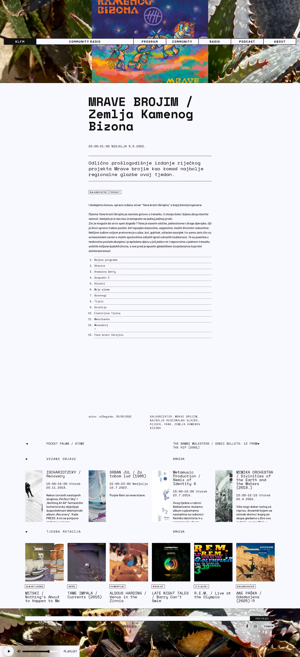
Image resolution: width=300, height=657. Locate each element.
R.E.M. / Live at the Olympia (212, 595)
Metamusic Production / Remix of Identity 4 (187, 477)
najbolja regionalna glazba (174, 420)
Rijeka (155, 424)
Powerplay (117, 586)
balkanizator (161, 416)
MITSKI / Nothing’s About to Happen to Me (42, 596)
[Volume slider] (40, 651)
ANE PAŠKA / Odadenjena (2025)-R (249, 596)
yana (167, 424)
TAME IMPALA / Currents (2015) (85, 595)
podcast (114, 192)
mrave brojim (186, 416)
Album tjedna (34, 586)
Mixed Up (158, 586)
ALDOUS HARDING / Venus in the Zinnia (128, 596)
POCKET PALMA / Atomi (65, 443)
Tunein (269, 626)
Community (182, 41)
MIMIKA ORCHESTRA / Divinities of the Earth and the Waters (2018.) (254, 479)
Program (150, 41)
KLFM (20, 41)
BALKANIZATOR (98, 192)
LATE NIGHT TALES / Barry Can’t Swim (170, 596)
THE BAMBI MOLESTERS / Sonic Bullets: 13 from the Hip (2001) (215, 445)
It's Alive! (201, 586)
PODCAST (247, 41)
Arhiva (178, 531)
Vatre (71, 586)
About (280, 41)
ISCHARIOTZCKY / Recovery (63, 474)
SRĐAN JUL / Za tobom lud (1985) (128, 474)
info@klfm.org (126, 626)
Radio (215, 41)
